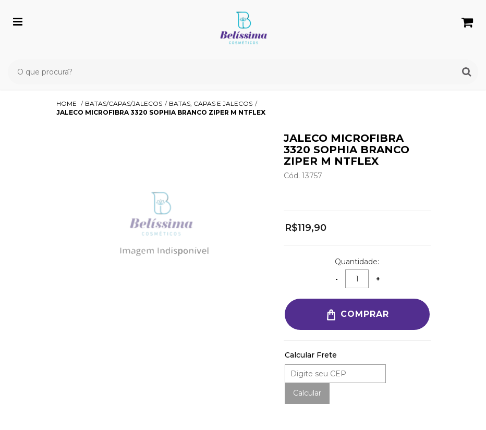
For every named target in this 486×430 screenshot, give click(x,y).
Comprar (357, 315)
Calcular (307, 393)
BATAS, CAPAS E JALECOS (210, 103)
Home (67, 103)
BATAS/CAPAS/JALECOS (123, 103)
